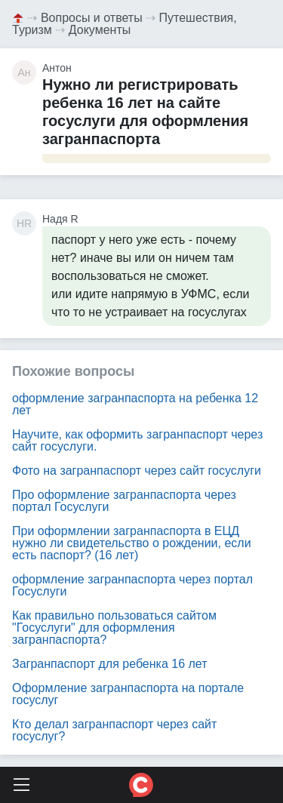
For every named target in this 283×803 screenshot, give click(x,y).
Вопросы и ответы (92, 17)
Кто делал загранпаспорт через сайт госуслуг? (114, 730)
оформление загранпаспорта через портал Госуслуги (132, 585)
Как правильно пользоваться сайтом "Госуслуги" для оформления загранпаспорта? (114, 627)
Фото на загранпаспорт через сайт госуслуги (136, 470)
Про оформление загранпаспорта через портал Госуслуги (124, 500)
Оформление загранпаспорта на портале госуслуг (128, 693)
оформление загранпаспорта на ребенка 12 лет (135, 404)
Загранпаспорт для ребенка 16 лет (110, 663)
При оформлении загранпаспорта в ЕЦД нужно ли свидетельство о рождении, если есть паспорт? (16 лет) (131, 543)
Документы (100, 29)
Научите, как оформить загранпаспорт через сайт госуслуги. (137, 440)
